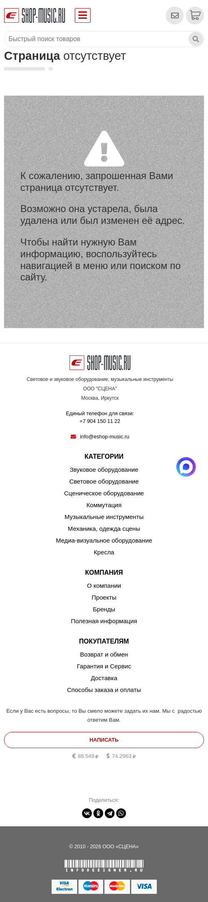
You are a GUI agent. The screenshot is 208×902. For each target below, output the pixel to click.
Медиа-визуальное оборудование (104, 540)
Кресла (104, 552)
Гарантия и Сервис (104, 666)
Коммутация (104, 504)
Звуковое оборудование (104, 469)
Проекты (104, 597)
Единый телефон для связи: (100, 417)
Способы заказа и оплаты (104, 689)
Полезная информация (104, 620)
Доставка (104, 677)
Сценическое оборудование (104, 493)
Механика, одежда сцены (104, 528)
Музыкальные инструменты (104, 516)
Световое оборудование (104, 481)
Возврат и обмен (104, 654)
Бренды (104, 609)
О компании (104, 585)
